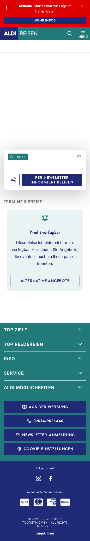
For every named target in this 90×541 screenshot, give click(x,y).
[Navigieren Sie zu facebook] (51, 478)
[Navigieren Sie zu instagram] (38, 478)
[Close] (82, 6)
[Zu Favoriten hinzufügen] (79, 157)
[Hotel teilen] (14, 180)
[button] (45, 330)
